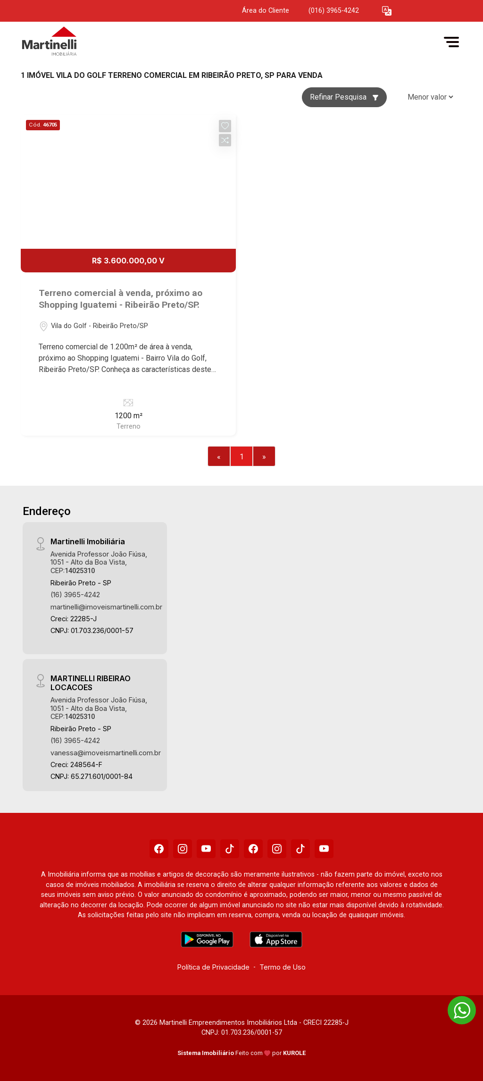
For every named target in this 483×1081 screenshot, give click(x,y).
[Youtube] (206, 848)
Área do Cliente (265, 11)
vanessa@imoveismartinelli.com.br (105, 753)
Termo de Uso (282, 967)
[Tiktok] (229, 848)
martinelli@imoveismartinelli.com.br (106, 607)
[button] (387, 11)
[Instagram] (182, 848)
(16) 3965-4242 (75, 595)
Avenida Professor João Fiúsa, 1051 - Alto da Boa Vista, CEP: (98, 562)
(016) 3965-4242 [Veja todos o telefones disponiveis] (333, 11)
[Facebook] (159, 848)
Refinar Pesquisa (344, 97)
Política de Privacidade (213, 967)
